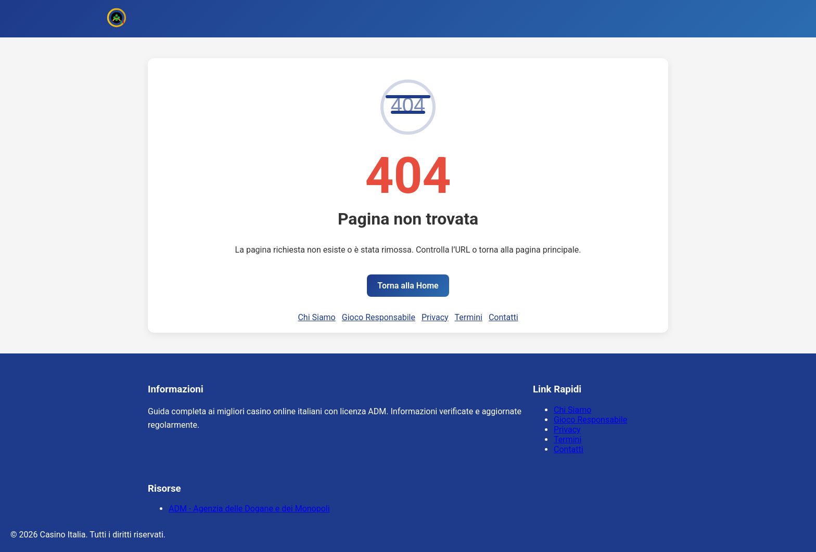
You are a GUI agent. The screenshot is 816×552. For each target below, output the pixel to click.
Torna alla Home (407, 286)
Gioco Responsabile (378, 317)
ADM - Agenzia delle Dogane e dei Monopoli (249, 509)
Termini (468, 317)
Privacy (435, 317)
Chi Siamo (316, 317)
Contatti (503, 317)
